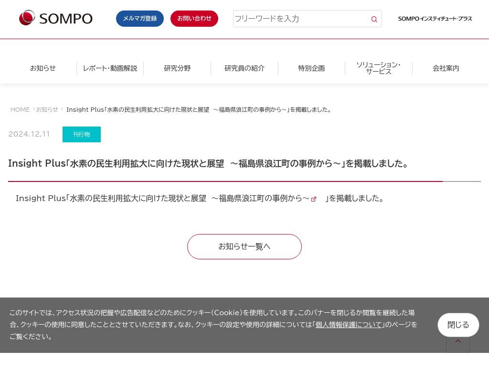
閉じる (458, 325)
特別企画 (311, 68)
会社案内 (446, 68)
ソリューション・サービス (379, 68)
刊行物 (81, 134)
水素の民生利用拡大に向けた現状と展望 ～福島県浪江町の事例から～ (190, 198)
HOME (20, 109)
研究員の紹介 (244, 68)
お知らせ (43, 68)
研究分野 (177, 68)
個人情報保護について (349, 324)
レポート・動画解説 (110, 68)
